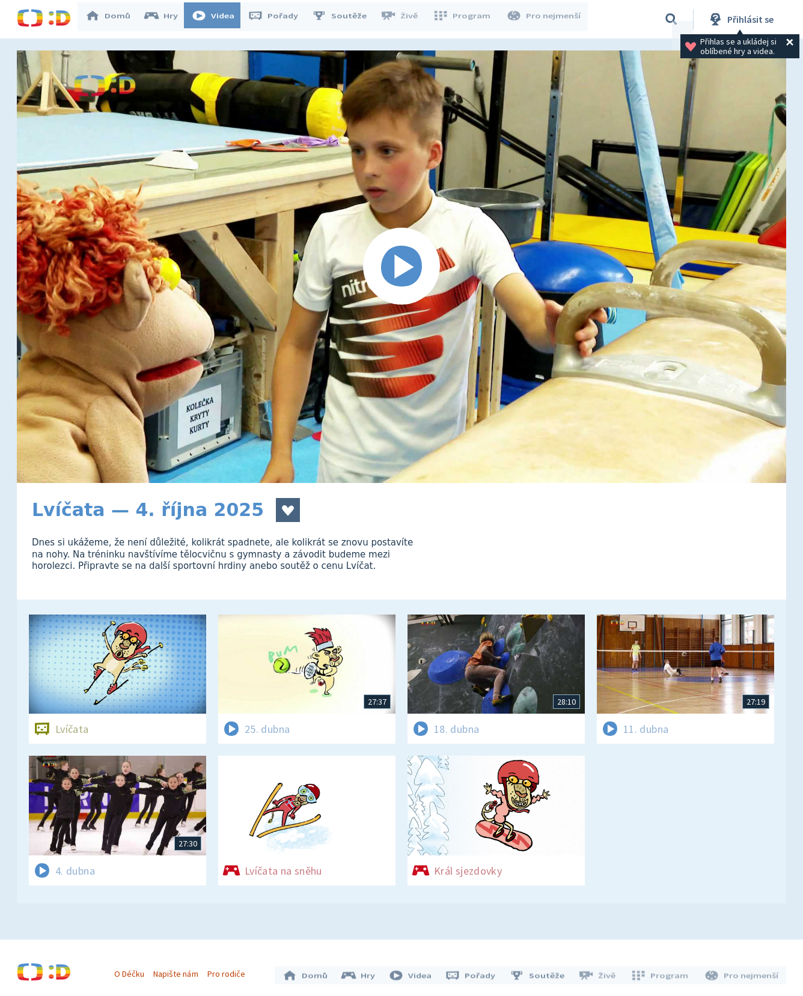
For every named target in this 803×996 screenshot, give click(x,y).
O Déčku (132, 970)
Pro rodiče (229, 970)
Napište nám (178, 970)
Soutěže (345, 19)
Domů (113, 19)
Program (465, 19)
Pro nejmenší (544, 19)
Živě (404, 19)
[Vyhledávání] (671, 19)
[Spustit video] (401, 266)
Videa (219, 19)
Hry (167, 19)
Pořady (279, 19)
